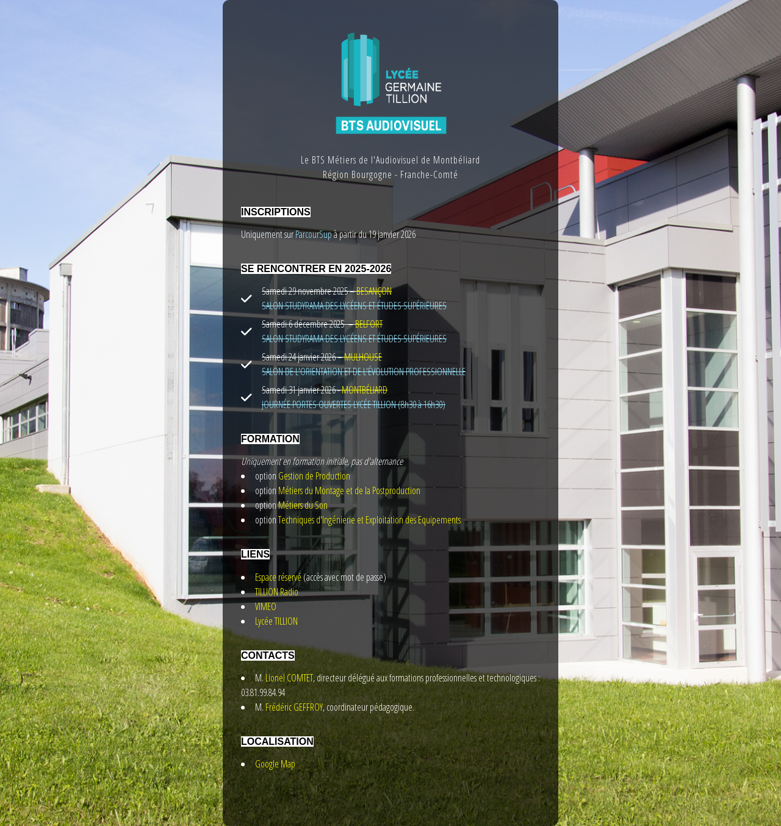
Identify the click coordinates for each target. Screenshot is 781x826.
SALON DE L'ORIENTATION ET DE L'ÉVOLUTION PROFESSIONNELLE (364, 371)
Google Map (275, 763)
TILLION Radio (276, 591)
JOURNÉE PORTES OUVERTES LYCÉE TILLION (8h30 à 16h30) (353, 404)
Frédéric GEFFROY (294, 707)
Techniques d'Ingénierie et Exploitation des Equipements (369, 519)
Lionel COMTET (289, 677)
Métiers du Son (303, 505)
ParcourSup (312, 234)
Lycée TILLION (276, 621)
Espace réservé (278, 577)
